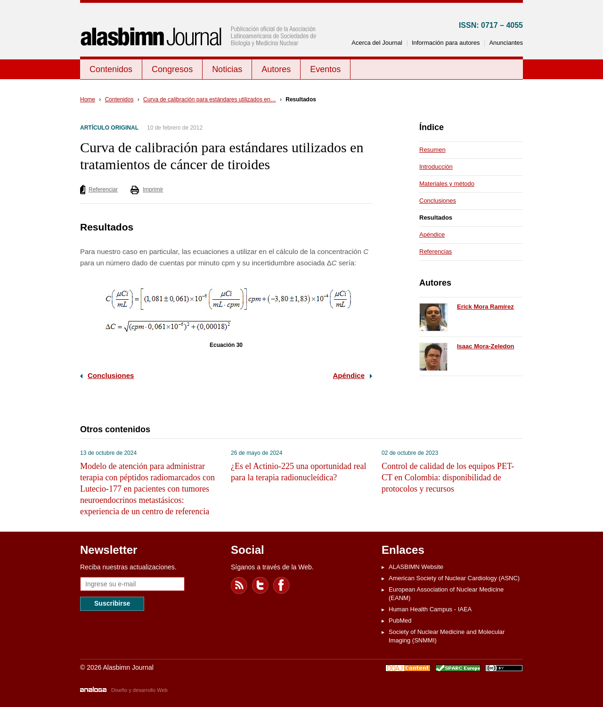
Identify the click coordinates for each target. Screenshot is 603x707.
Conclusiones (111, 375)
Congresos (172, 69)
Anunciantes (506, 42)
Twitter (260, 585)
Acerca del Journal (376, 42)
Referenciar (103, 189)
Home (87, 99)
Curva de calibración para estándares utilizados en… (209, 99)
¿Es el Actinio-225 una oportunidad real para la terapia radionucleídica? (298, 471)
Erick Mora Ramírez (485, 306)
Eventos (325, 69)
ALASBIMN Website (416, 566)
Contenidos (111, 69)
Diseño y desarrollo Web (139, 690)
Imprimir (153, 189)
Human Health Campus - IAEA (430, 609)
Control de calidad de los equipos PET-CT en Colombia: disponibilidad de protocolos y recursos (448, 477)
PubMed (400, 620)
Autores (276, 69)
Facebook (281, 585)
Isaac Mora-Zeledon (485, 346)
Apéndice (349, 375)
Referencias (435, 251)
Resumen (432, 149)
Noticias (227, 69)
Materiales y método (446, 183)
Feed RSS (239, 585)
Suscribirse (112, 603)
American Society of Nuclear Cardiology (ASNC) (454, 578)
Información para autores (446, 42)
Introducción (436, 166)
